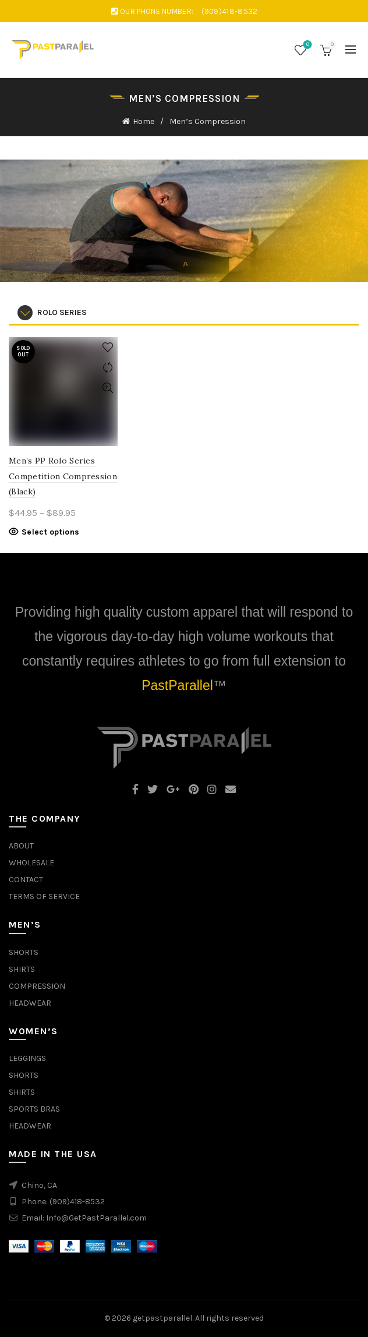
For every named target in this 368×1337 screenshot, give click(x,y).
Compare (107, 368)
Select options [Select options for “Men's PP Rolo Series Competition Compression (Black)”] (50, 532)
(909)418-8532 (77, 1202)
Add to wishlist (107, 347)
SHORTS (23, 952)
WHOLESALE (31, 863)
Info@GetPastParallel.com (96, 1218)
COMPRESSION (37, 986)
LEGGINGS (27, 1058)
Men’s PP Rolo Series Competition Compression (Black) (63, 476)
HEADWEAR (30, 1003)
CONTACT (26, 880)
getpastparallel (162, 1318)
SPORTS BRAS (34, 1109)
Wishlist (306, 45)
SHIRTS (22, 969)
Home (143, 121)
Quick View (107, 388)
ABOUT (21, 846)
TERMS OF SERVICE (44, 896)
